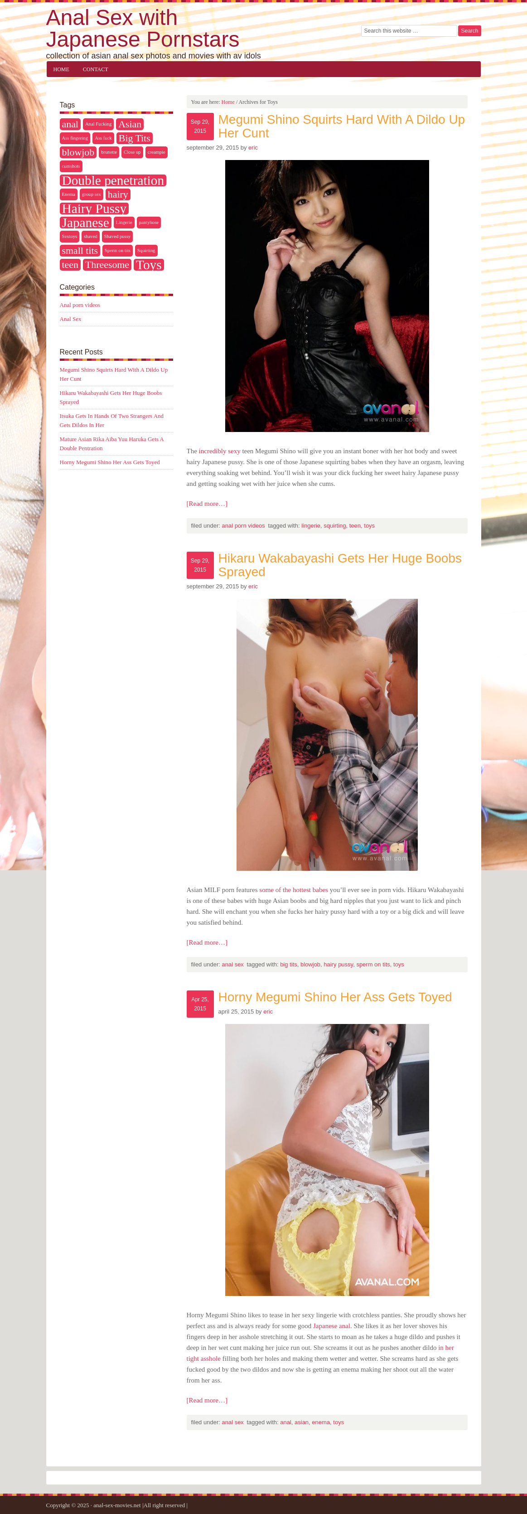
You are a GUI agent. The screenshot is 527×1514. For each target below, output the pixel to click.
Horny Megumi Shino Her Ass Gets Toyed (335, 997)
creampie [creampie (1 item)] (156, 152)
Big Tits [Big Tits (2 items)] (134, 138)
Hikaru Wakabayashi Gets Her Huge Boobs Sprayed (340, 565)
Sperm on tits (373, 964)
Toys (369, 525)
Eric (253, 147)
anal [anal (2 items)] (70, 124)
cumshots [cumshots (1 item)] (71, 166)
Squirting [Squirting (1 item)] (146, 250)
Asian (302, 1422)
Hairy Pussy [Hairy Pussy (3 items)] (94, 208)
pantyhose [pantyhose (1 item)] (149, 222)
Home (61, 69)
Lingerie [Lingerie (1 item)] (124, 222)
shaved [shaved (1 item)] (90, 236)
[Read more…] (207, 503)
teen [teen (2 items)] (70, 264)
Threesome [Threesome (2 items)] (107, 264)
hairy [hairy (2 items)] (118, 194)
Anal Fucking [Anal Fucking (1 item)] (98, 123)
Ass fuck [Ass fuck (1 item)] (103, 138)
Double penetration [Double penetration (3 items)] (113, 180)
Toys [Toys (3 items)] (149, 265)
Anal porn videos (243, 525)
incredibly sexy (220, 451)
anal (285, 1422)
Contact (95, 69)
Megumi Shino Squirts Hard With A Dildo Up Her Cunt (341, 126)
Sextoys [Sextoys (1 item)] (69, 236)
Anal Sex (232, 964)
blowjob (310, 964)
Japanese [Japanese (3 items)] (85, 222)
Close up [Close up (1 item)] (132, 152)
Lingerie (310, 525)
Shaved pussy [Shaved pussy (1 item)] (117, 236)
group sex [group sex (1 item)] (91, 194)
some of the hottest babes (293, 889)
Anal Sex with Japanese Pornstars (143, 28)
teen (355, 525)
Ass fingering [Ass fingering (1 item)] (75, 138)
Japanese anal (331, 1326)
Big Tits (288, 964)
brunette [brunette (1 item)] (109, 152)
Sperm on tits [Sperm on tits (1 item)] (118, 250)
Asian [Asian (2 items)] (129, 124)
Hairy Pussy (338, 964)
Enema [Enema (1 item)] (69, 194)
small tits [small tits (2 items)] (80, 250)
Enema (321, 1422)
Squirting (335, 525)
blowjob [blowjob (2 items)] (78, 152)
